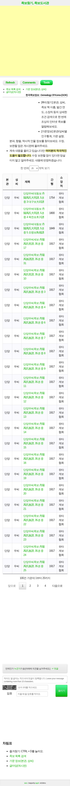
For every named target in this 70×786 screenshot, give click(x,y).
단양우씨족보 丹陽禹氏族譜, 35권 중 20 (34, 489)
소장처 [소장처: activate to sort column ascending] (61, 181)
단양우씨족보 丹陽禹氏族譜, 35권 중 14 (34, 428)
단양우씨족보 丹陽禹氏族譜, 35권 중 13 (34, 412)
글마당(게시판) (13, 92)
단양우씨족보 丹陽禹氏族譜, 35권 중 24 (34, 550)
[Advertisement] (35, 41)
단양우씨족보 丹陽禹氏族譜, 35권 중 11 (34, 381)
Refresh (10, 82)
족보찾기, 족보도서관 (35, 3)
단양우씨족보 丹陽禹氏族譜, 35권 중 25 (34, 566)
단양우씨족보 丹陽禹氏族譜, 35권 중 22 (34, 520)
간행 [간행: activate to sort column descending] (52, 181)
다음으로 (57, 585)
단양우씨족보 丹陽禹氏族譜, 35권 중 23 (34, 535)
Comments (29, 82)
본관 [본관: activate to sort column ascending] (7, 181)
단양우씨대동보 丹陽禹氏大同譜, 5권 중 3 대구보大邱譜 (34, 197)
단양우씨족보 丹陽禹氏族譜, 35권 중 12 (34, 397)
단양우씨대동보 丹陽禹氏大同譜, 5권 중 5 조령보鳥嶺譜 (34, 228)
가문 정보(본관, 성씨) (36, 89)
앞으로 (12, 585)
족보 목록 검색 (13, 89)
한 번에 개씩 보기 (34, 168)
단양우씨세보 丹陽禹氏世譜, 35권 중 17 (34, 243)
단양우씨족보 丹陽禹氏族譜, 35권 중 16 (34, 458)
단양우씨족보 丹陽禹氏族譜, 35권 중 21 (34, 504)
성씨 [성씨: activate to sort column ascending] (16, 181)
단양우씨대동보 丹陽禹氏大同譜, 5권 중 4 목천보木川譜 (34, 213)
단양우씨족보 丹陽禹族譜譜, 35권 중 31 (34, 259)
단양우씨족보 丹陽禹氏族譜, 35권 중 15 (34, 443)
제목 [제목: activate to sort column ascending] (27, 181)
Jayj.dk (37, 783)
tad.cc (26, 783)
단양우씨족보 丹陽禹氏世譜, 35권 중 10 (34, 274)
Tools (46, 82)
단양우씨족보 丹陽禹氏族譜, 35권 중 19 (34, 474)
